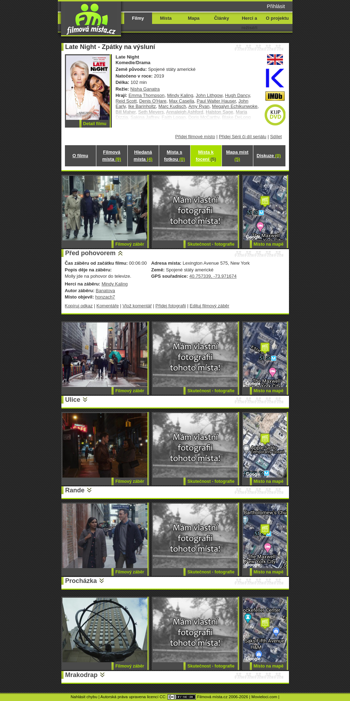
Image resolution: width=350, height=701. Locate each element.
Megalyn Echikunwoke (235, 106)
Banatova (105, 290)
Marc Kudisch (172, 106)
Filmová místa (111, 155)
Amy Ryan (199, 106)
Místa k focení (206, 155)
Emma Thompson (146, 95)
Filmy (138, 18)
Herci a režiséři (249, 23)
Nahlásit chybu (84, 697)
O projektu (277, 18)
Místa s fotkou (174, 155)
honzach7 (105, 297)
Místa (165, 18)
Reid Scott (126, 101)
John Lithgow (209, 95)
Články (221, 18)
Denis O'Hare (152, 101)
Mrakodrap (81, 674)
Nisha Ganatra (145, 89)
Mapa (193, 18)
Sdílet (276, 136)
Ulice (72, 399)
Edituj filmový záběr (209, 305)
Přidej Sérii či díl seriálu (242, 136)
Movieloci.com (264, 697)
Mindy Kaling (180, 95)
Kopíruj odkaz (79, 305)
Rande (75, 490)
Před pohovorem (90, 253)
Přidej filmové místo (195, 136)
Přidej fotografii (171, 305)
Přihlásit (276, 6)
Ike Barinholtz (142, 106)
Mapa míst (237, 155)
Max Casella (181, 101)
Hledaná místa (143, 155)
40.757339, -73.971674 (212, 276)
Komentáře (107, 305)
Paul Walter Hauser (216, 101)
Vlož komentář (137, 305)
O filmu (80, 155)
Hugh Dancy (237, 95)
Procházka (81, 580)
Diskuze (268, 155)
